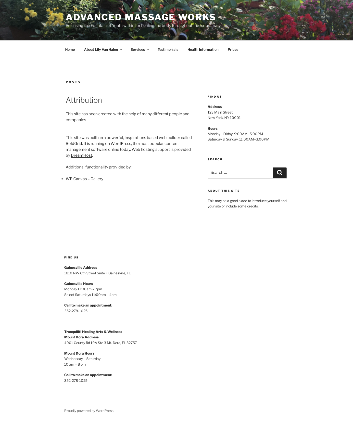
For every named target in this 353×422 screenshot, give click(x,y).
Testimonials (168, 49)
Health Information (203, 49)
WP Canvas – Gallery (84, 179)
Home (70, 49)
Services (140, 49)
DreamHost (81, 155)
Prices (233, 49)
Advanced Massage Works (141, 17)
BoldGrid (74, 143)
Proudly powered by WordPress (88, 411)
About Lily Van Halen (103, 49)
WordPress (121, 143)
